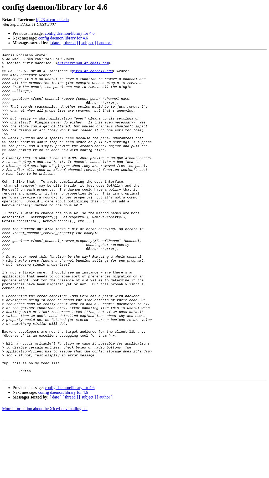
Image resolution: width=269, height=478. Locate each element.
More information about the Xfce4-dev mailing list (44, 473)
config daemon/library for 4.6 (70, 33)
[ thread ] (70, 43)
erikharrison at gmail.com (83, 65)
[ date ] (55, 43)
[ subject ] (87, 43)
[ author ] (105, 43)
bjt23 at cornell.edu (52, 19)
